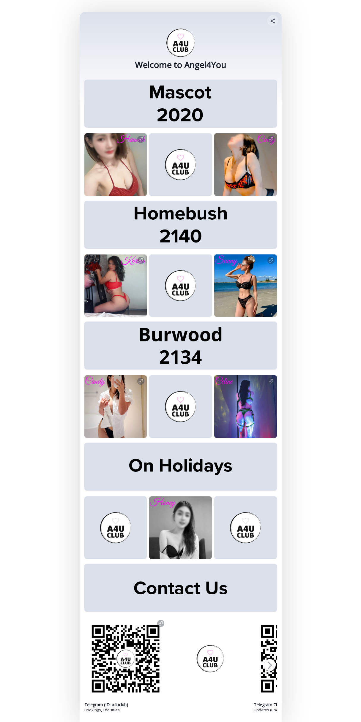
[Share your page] (273, 21)
